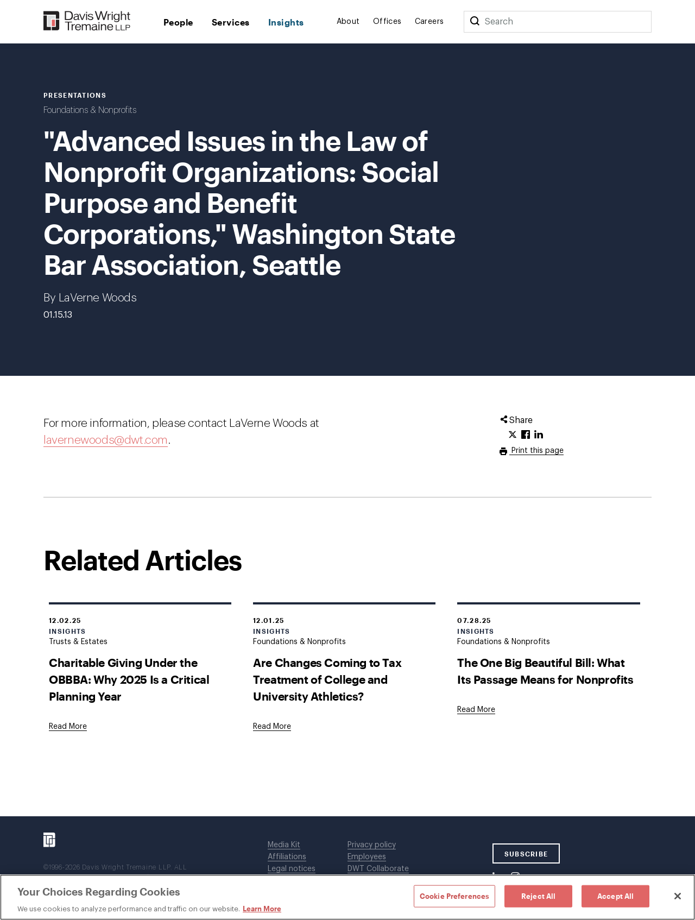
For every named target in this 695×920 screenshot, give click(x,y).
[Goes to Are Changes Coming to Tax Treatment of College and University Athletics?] (272, 727)
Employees (367, 857)
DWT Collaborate (378, 869)
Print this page (536, 451)
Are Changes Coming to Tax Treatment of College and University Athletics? (327, 679)
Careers (429, 22)
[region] (347, 897)
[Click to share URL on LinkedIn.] (538, 435)
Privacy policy (372, 845)
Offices (387, 22)
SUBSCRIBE (526, 854)
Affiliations (287, 857)
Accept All (615, 895)
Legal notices (291, 869)
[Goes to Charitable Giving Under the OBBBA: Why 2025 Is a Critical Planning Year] (68, 727)
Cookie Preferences (454, 895)
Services (231, 22)
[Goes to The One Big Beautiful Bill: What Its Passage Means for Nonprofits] (476, 710)
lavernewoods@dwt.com (105, 440)
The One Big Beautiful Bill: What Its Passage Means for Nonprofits (545, 671)
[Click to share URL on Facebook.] (525, 435)
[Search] (474, 21)
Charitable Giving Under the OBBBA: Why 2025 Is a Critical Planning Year (129, 679)
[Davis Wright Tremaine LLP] (87, 21)
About (348, 22)
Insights (286, 22)
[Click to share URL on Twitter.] (512, 435)
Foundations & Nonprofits (89, 110)
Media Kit (284, 845)
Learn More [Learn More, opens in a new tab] (262, 908)
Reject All (538, 895)
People (178, 22)
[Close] (678, 896)
